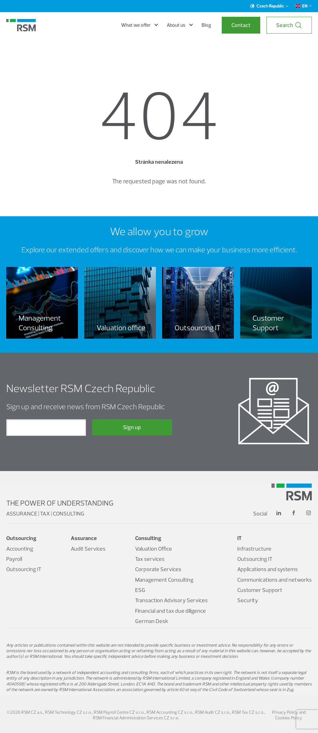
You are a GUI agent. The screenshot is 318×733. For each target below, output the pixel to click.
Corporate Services (158, 569)
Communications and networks (274, 579)
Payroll (14, 558)
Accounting (19, 548)
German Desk (151, 621)
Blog (206, 25)
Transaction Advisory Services (171, 600)
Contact (241, 25)
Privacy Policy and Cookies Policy (289, 715)
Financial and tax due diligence (170, 610)
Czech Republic (269, 6)
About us (180, 24)
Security (247, 600)
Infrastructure (254, 548)
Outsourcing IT (23, 569)
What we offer (139, 24)
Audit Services (88, 548)
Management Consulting (164, 579)
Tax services (150, 558)
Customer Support (259, 589)
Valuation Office (153, 548)
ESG (140, 589)
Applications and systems (267, 569)
